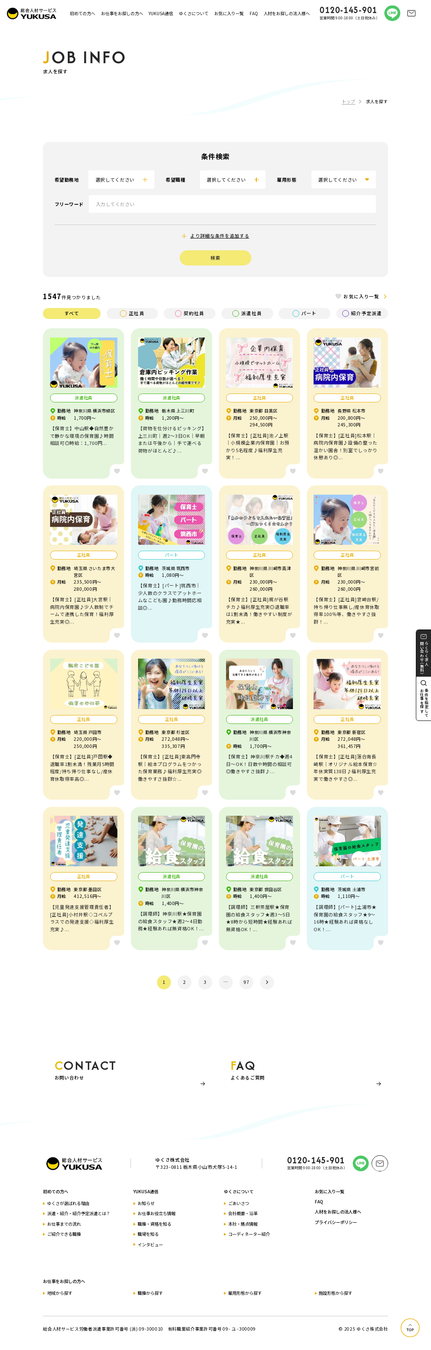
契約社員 (189, 313)
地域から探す (59, 1293)
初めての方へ (82, 13)
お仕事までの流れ (64, 1224)
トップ (348, 101)
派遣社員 (246, 313)
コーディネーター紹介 (249, 1234)
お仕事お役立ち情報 (157, 1213)
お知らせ (146, 1203)
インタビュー (150, 1244)
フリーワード (69, 204)
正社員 (132, 313)
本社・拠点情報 (243, 1224)
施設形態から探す (335, 1293)
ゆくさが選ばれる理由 (68, 1203)
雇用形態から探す (245, 1293)
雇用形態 (286, 179)
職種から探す (150, 1293)
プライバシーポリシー (336, 1222)
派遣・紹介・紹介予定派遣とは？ (78, 1213)
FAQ (254, 13)
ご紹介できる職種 (64, 1234)
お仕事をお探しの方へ (122, 13)
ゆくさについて (193, 13)
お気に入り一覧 (229, 13)
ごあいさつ (238, 1203)
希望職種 (175, 179)
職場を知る (148, 1234)
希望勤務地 (67, 179)
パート (305, 313)
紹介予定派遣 (362, 313)
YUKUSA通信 (161, 13)
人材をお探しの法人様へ (286, 13)
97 (246, 982)
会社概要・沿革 (243, 1213)
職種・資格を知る (154, 1224)
